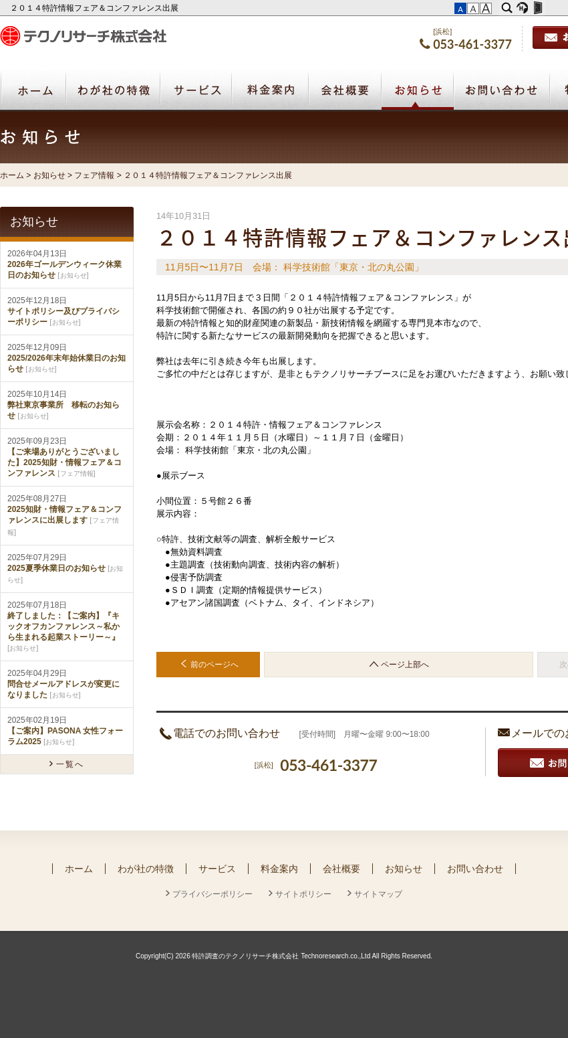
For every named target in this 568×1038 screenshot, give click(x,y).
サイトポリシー (303, 894)
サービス (217, 868)
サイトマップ (378, 894)
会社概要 (341, 868)
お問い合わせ (475, 868)
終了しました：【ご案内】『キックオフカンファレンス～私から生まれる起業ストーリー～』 (63, 626)
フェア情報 (94, 175)
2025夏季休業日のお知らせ (56, 568)
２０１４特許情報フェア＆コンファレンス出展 (95, 8)
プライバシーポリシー (212, 894)
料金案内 (279, 868)
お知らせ (418, 91)
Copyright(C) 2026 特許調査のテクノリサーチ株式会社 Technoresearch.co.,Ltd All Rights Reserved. (284, 956)
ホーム (12, 175)
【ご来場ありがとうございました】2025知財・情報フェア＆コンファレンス (64, 462)
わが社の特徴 (146, 868)
